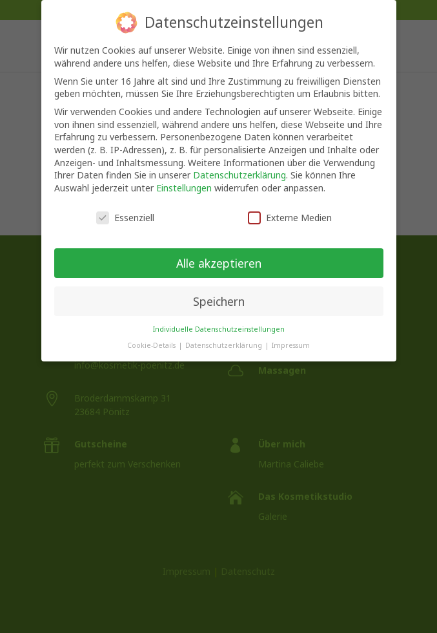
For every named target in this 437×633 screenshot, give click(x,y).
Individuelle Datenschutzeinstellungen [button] (219, 320)
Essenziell (125, 208)
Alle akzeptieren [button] (218, 254)
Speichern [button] (219, 292)
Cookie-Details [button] (152, 336)
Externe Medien (290, 208)
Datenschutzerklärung (239, 166)
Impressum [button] (291, 336)
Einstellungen (184, 179)
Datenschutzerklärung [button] (224, 336)
